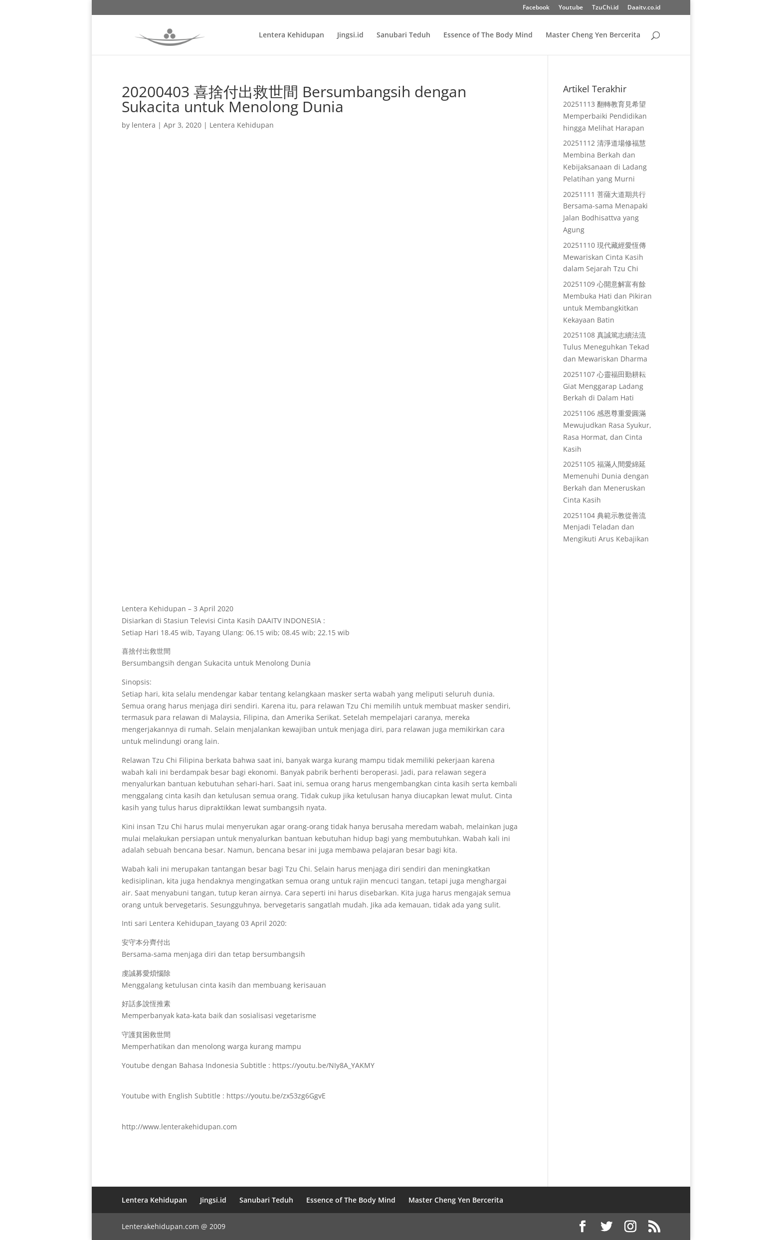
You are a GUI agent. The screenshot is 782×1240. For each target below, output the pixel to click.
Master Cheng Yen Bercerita (593, 35)
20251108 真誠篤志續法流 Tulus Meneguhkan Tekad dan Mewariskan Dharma (606, 346)
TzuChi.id (605, 7)
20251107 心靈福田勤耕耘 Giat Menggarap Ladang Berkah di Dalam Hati (604, 386)
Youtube (571, 7)
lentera (144, 125)
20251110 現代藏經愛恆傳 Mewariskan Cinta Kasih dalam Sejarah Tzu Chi (604, 257)
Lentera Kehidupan (291, 35)
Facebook (536, 7)
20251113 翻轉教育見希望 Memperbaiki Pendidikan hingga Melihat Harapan (605, 116)
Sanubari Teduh (403, 35)
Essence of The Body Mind (488, 35)
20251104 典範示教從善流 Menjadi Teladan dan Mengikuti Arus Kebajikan (606, 527)
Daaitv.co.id (643, 7)
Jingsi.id (350, 35)
